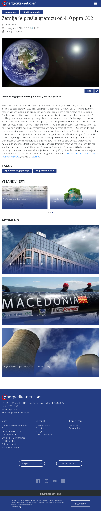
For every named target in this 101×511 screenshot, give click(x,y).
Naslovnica (10, 12)
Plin (3, 428)
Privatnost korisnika (50, 493)
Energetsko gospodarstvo (14, 425)
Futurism (35, 156)
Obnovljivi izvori (9, 434)
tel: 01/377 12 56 (10, 406)
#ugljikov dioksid (45, 170)
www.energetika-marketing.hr (15, 412)
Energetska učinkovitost (13, 437)
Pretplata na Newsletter (32, 463)
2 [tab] (50, 212)
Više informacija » (17, 507)
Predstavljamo (42, 428)
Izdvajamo (40, 431)
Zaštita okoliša (32, 12)
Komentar (74, 425)
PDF (89, 90)
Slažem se (80, 503)
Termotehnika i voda (11, 431)
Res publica (74, 428)
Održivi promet (9, 444)
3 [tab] (52, 212)
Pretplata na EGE (69, 463)
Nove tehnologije (43, 434)
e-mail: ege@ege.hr (11, 409)
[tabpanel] (50, 62)
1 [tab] (48, 212)
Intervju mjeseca (43, 425)
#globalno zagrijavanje (17, 170)
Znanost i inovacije (10, 447)
